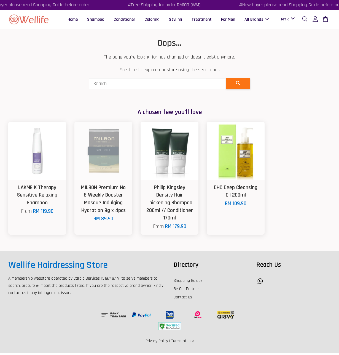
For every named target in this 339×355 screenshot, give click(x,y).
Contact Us (183, 299)
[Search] (157, 85)
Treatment (202, 20)
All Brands (256, 20)
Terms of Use (182, 343)
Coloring (152, 20)
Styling (175, 20)
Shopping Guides (188, 282)
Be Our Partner (186, 290)
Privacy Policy (157, 343)
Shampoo (95, 20)
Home (73, 20)
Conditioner (124, 20)
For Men (228, 20)
